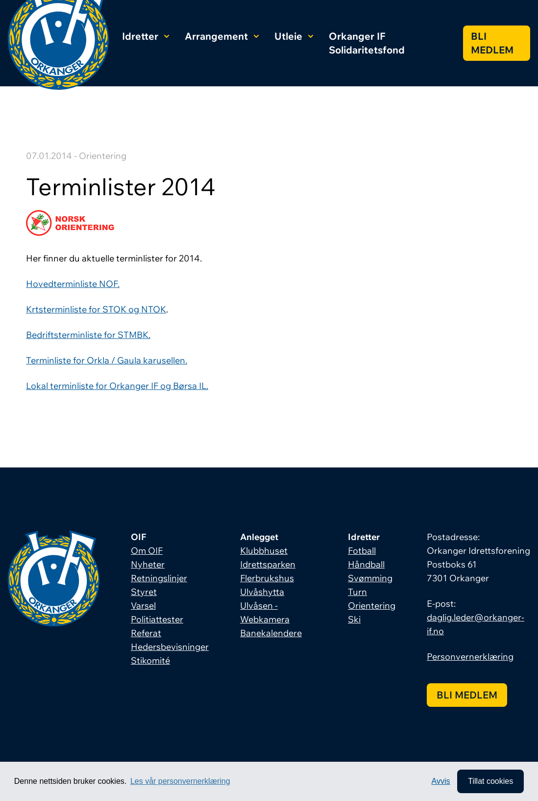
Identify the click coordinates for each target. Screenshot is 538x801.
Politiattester (157, 619)
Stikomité (150, 660)
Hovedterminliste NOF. (73, 283)
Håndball (366, 564)
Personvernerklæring (470, 656)
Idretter (145, 36)
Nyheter (148, 564)
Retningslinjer (159, 578)
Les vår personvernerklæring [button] (180, 781)
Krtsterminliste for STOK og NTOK (96, 309)
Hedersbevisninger (170, 646)
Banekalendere (271, 633)
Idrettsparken (267, 564)
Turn (357, 591)
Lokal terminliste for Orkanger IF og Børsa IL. (117, 385)
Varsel (143, 605)
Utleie (293, 36)
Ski (354, 619)
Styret (144, 591)
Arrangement (222, 36)
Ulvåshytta (262, 591)
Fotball (362, 550)
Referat (146, 633)
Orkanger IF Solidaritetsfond (367, 43)
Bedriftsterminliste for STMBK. (88, 334)
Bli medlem (492, 43)
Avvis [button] (441, 781)
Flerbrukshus (267, 578)
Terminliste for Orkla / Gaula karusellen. (106, 360)
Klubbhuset (264, 550)
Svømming (370, 578)
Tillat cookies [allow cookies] (490, 781)
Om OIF (147, 550)
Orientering (371, 605)
